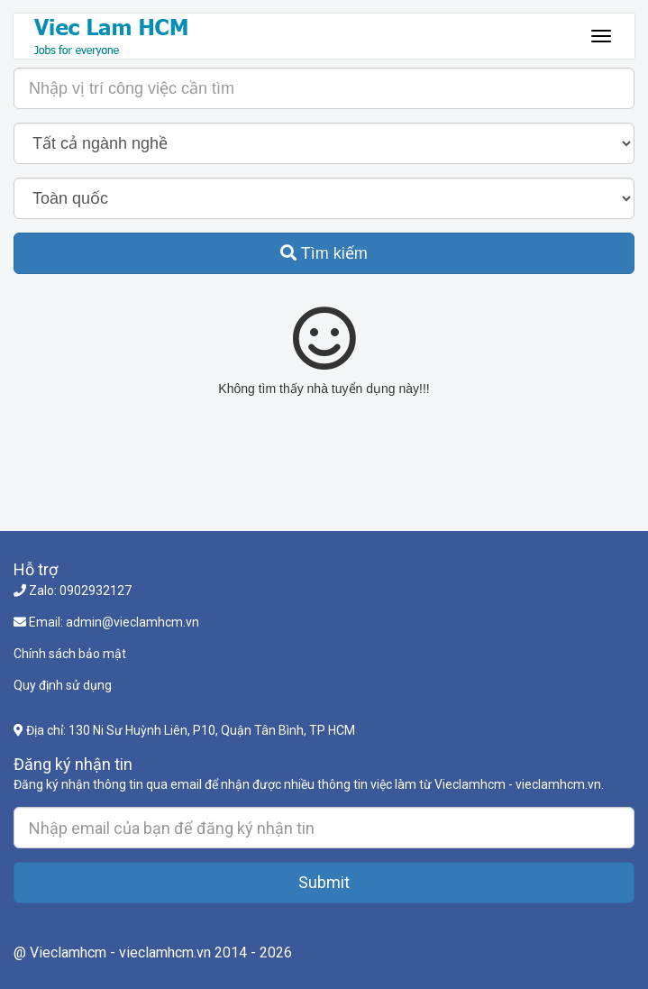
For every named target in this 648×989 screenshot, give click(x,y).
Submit (324, 882)
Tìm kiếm (324, 253)
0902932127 (95, 590)
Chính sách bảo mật (70, 653)
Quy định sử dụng (63, 685)
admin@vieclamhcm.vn (132, 622)
